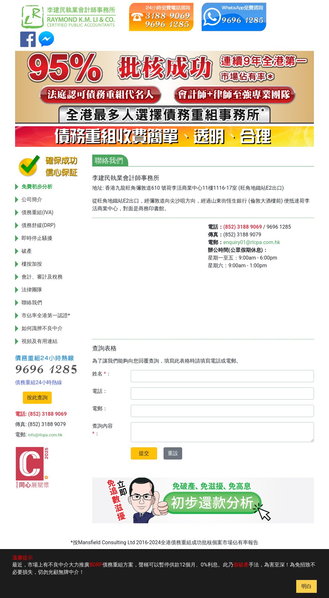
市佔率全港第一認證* (46, 315)
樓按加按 (32, 264)
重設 (173, 453)
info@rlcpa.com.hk (45, 434)
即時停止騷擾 (37, 238)
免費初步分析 (37, 187)
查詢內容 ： (102, 430)
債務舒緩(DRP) (39, 225)
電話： (100, 391)
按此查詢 (37, 397)
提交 (144, 453)
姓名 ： (101, 374)
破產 (27, 251)
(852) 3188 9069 (242, 227)
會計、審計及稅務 (42, 277)
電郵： (100, 408)
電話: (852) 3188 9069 (41, 414)
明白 (306, 586)
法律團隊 (32, 290)
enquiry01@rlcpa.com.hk (251, 242)
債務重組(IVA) (37, 212)
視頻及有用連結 (40, 341)
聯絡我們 (32, 302)
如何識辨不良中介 (42, 328)
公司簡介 (32, 199)
